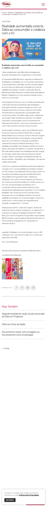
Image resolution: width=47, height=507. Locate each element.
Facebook (16, 287)
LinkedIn (33, 287)
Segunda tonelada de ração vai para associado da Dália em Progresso (23, 315)
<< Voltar (6, 348)
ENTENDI (10, 500)
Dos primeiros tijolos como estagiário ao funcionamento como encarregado (20, 333)
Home (4, 13)
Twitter (22, 287)
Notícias (11, 13)
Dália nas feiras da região (13, 324)
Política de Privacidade (29, 495)
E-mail (27, 287)
